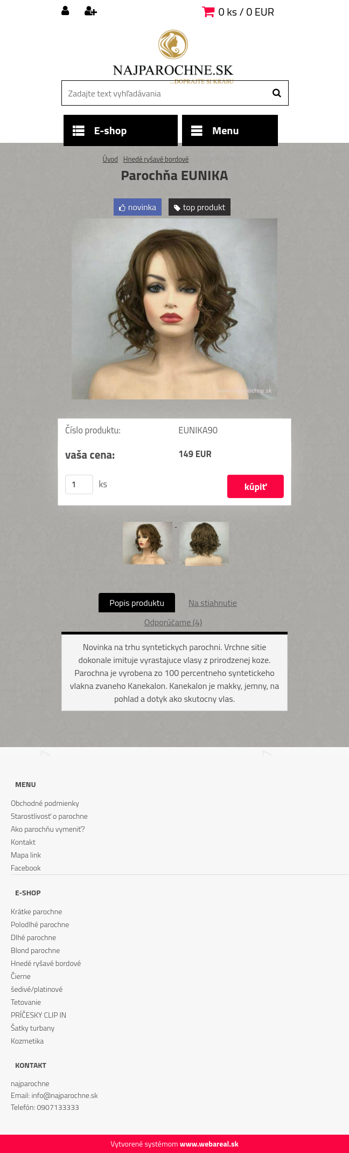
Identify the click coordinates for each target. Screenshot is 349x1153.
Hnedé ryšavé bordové (156, 159)
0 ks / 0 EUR (246, 11)
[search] (276, 93)
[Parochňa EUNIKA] (174, 222)
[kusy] (79, 484)
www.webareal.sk (209, 1143)
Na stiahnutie (213, 602)
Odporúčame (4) (173, 622)
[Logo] (173, 57)
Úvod (110, 159)
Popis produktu (136, 602)
